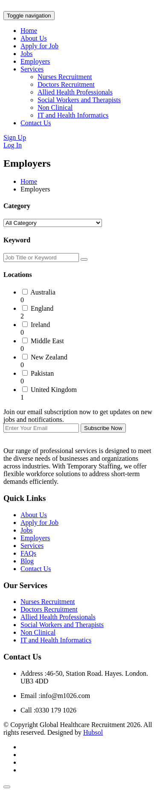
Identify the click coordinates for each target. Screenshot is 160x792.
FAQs (28, 553)
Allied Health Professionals (75, 92)
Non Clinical (55, 107)
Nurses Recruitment (65, 76)
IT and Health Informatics (73, 115)
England (42, 308)
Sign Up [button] (14, 137)
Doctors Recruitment (66, 84)
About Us (33, 38)
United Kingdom (54, 389)
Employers (35, 61)
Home (28, 30)
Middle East (47, 340)
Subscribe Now (103, 428)
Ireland (40, 324)
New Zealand (49, 357)
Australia (42, 292)
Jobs (26, 53)
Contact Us (35, 123)
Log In (12, 145)
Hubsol (93, 732)
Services (32, 69)
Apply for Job (39, 46)
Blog (27, 561)
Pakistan (42, 373)
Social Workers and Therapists (79, 99)
